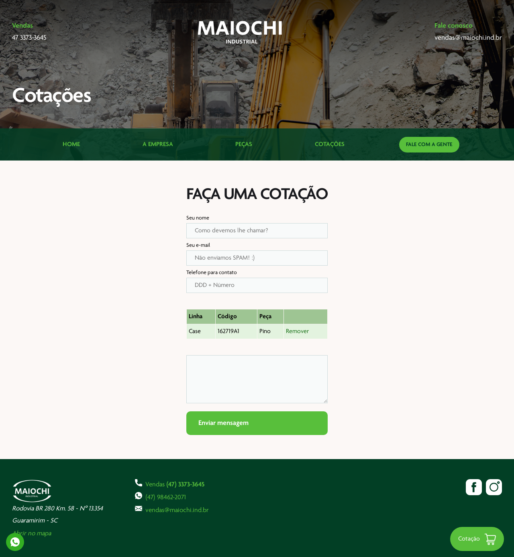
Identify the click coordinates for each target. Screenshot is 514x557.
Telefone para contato (211, 273)
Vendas (169, 483)
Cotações (330, 144)
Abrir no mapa (31, 533)
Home (71, 144)
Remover (297, 331)
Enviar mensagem (223, 423)
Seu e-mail (198, 245)
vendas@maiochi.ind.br (172, 509)
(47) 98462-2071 (160, 496)
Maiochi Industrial (240, 32)
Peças (243, 144)
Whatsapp (15, 542)
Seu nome (197, 218)
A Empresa (158, 144)
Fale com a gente (429, 145)
